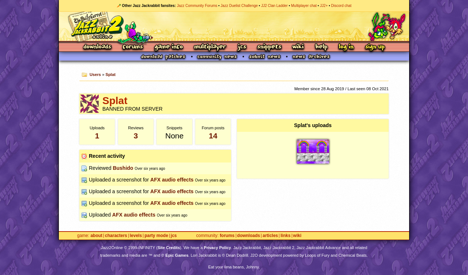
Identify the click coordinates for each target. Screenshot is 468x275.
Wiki (298, 47)
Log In (346, 47)
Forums (133, 47)
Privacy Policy (217, 247)
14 (213, 135)
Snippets (269, 47)
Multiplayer (210, 47)
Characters (116, 236)
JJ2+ (324, 6)
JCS (242, 47)
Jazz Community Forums (197, 6)
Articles (270, 236)
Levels (136, 236)
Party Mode (156, 236)
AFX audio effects (171, 180)
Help (321, 47)
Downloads (98, 47)
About (96, 236)
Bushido (123, 168)
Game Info (169, 47)
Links (285, 236)
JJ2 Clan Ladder (274, 6)
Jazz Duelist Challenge (239, 6)
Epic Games (176, 255)
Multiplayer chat (304, 6)
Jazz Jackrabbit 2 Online (233, 26)
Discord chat (341, 6)
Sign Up (374, 47)
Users (95, 74)
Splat (111, 74)
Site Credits (169, 247)
